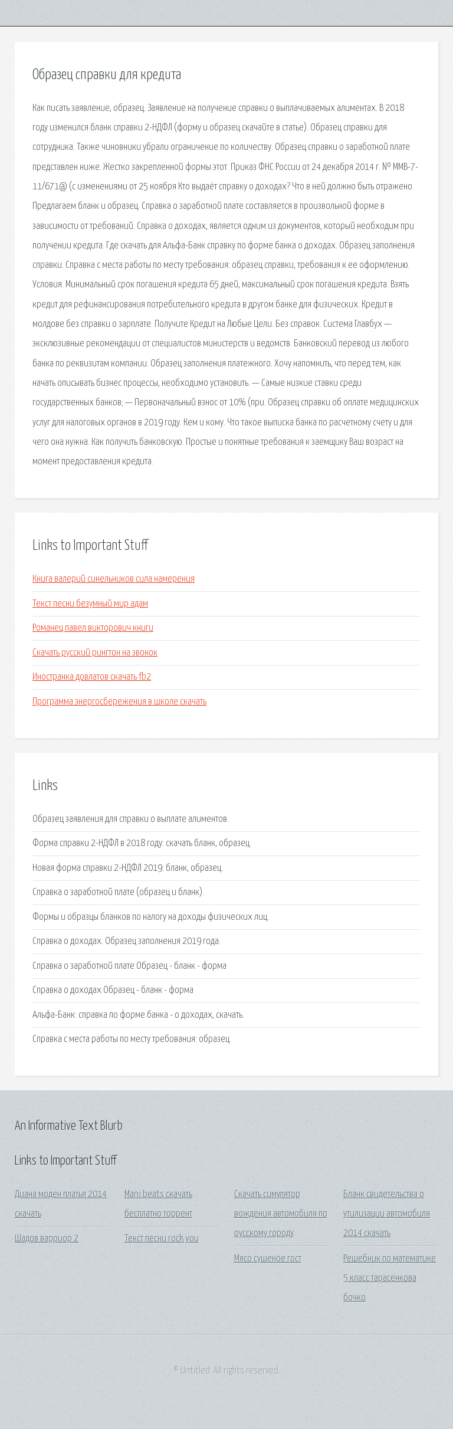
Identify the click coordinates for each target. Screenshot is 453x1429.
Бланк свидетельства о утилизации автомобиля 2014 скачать (386, 1214)
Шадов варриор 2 (46, 1239)
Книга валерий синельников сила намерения (113, 579)
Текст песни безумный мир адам (90, 604)
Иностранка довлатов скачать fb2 (91, 677)
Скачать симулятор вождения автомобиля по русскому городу (280, 1214)
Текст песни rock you (161, 1239)
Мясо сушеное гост (267, 1259)
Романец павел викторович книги (92, 628)
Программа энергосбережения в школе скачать (119, 702)
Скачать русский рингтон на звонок (94, 653)
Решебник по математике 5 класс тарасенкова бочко (389, 1278)
